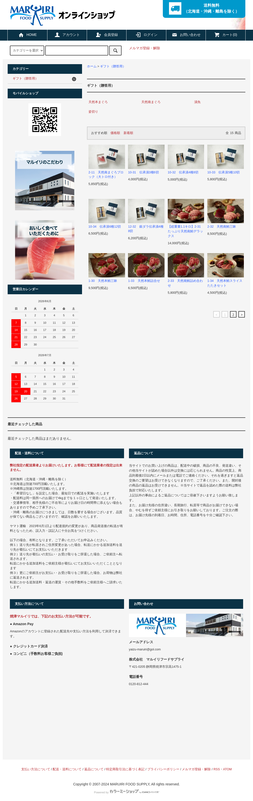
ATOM (227, 769)
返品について (94, 769)
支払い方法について (35, 769)
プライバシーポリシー (163, 769)
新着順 (128, 133)
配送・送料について (67, 769)
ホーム (92, 66)
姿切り (93, 111)
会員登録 (107, 35)
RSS (216, 769)
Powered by (126, 792)
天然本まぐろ (98, 102)
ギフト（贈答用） (113, 66)
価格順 (115, 133)
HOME (27, 35)
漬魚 (197, 102)
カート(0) (225, 35)
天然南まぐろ (151, 102)
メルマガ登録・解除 (144, 48)
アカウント (67, 35)
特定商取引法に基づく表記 (125, 769)
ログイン (146, 35)
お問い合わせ (186, 35)
